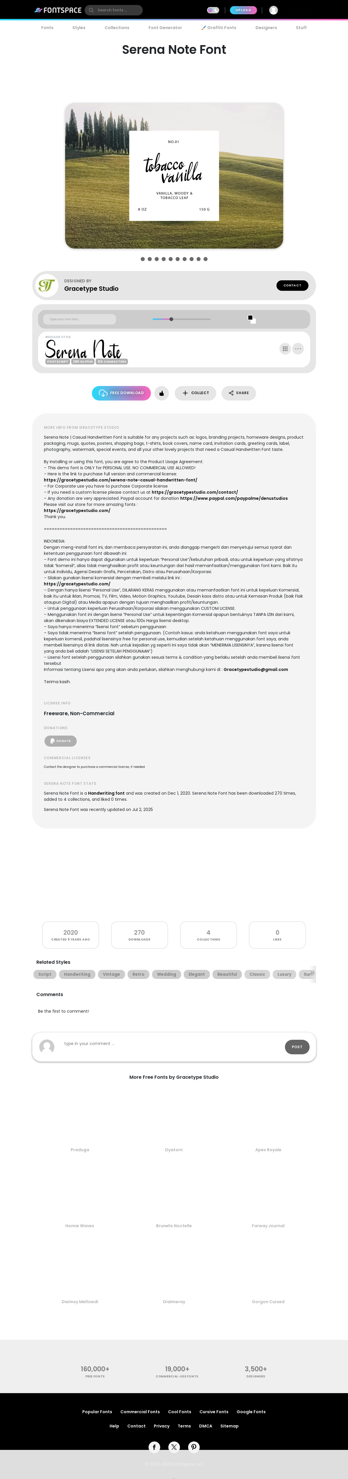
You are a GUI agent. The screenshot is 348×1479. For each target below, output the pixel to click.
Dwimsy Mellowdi (80, 1302)
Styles (78, 28)
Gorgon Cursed (268, 1302)
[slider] (171, 319)
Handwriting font (106, 793)
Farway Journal (268, 1226)
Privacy (161, 1426)
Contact (292, 285)
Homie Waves (79, 1226)
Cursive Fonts (214, 1412)
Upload (243, 10)
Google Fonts (251, 1412)
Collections (117, 28)
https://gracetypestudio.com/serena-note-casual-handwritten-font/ (120, 480)
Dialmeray (174, 1302)
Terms (184, 1426)
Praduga (80, 1150)
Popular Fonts (97, 1412)
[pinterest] (194, 1447)
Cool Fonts (179, 1412)
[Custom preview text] (79, 319)
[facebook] (154, 1447)
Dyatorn (174, 1150)
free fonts (95, 1376)
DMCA (205, 1426)
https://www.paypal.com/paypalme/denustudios (234, 498)
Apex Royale (268, 1150)
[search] (114, 10)
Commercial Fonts (140, 1412)
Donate (60, 741)
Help (114, 1426)
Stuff (301, 28)
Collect (195, 393)
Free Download (121, 393)
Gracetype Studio (91, 288)
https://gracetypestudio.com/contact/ (195, 492)
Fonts (47, 28)
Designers (266, 28)
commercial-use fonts (177, 1376)
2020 (70, 932)
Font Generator (165, 28)
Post (297, 1046)
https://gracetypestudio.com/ (77, 510)
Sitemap (229, 1426)
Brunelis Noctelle (174, 1226)
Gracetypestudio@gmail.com (256, 669)
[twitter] (174, 1447)
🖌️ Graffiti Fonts (218, 28)
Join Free (300, 10)
